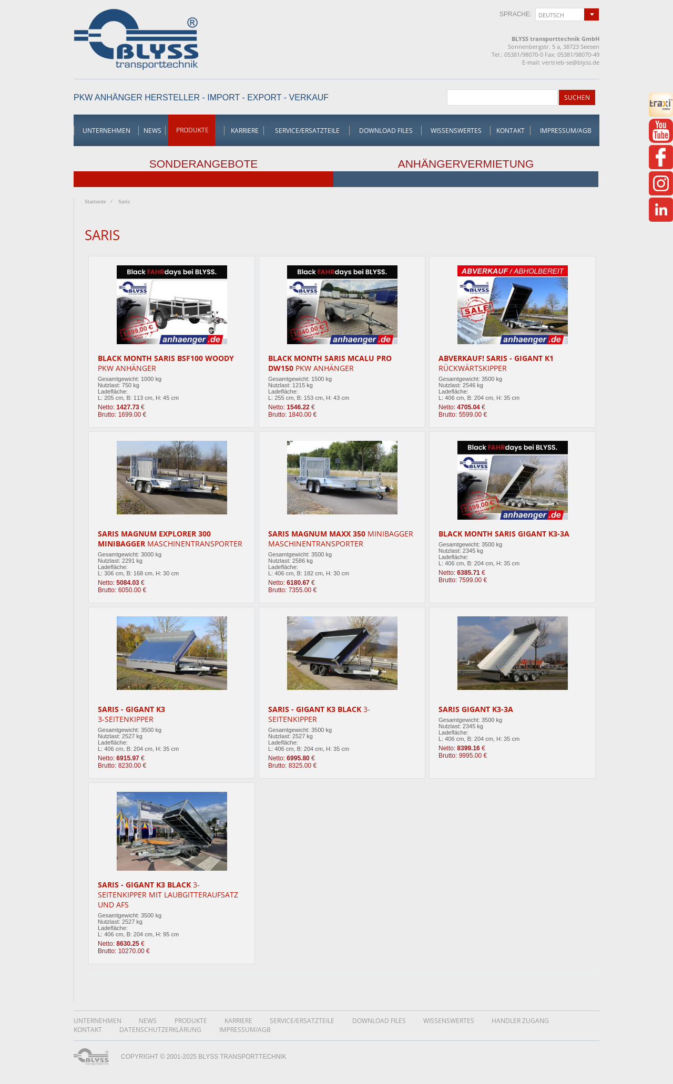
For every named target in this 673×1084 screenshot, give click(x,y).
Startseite (95, 201)
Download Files (386, 130)
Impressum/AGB (566, 130)
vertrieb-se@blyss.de (570, 62)
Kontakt (510, 130)
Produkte (192, 130)
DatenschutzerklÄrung (160, 1029)
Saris (124, 201)
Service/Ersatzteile (307, 130)
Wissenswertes (456, 130)
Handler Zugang (520, 1020)
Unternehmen (106, 130)
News (152, 130)
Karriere (245, 130)
